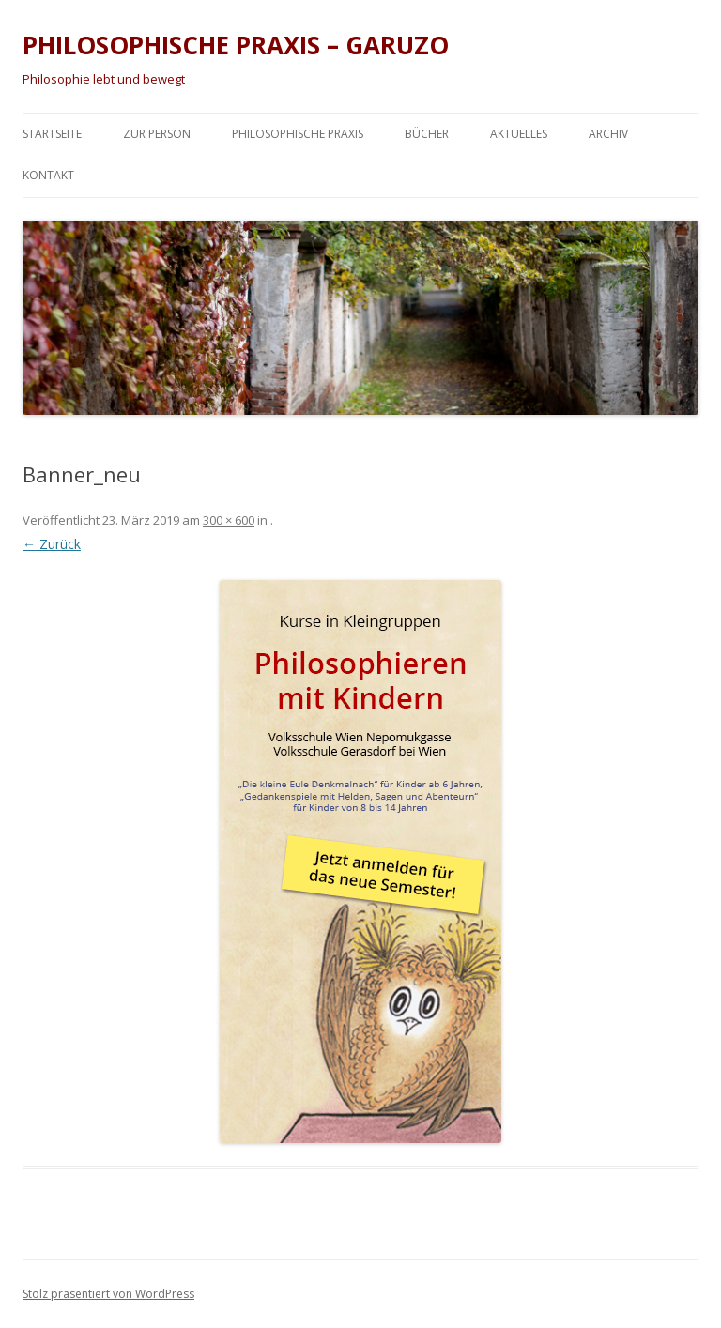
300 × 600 (228, 519)
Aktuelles (518, 134)
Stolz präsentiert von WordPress (108, 1294)
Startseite (52, 134)
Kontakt (48, 175)
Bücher (427, 134)
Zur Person (157, 134)
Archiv (608, 134)
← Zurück (52, 544)
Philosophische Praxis (297, 134)
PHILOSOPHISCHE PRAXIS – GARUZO (236, 45)
